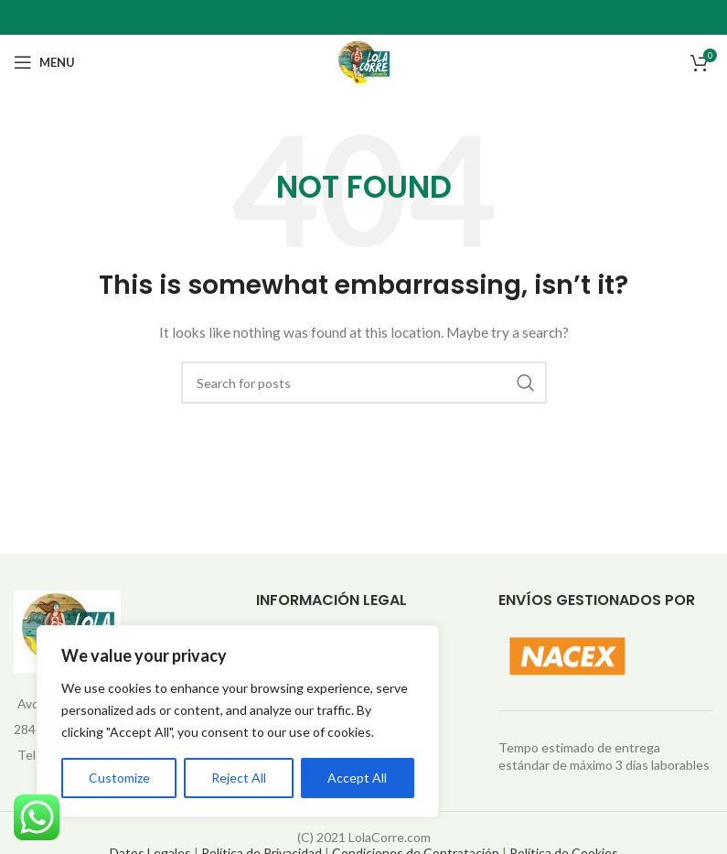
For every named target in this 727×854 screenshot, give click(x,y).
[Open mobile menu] (44, 62)
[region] (238, 721)
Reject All (238, 777)
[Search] (364, 383)
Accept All (357, 777)
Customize (119, 777)
